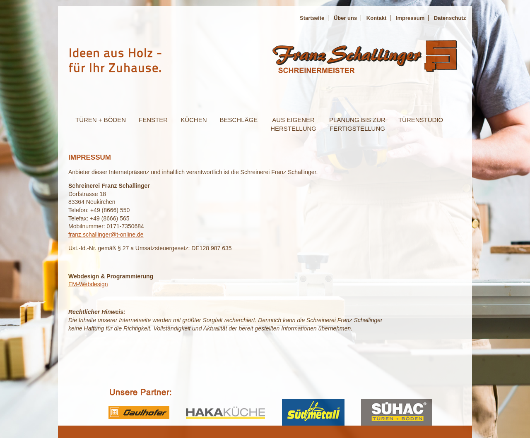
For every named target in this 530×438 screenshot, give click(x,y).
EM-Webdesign (88, 284)
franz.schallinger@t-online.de (106, 234)
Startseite (312, 18)
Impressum (410, 18)
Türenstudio (420, 119)
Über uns (345, 18)
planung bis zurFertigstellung (357, 124)
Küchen (194, 119)
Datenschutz (450, 18)
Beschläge (238, 119)
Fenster (153, 119)
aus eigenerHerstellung (293, 124)
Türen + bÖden (100, 119)
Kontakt (376, 18)
